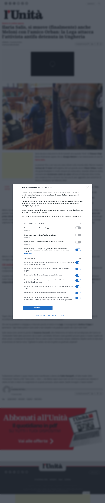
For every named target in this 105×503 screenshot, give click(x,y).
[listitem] (52, 223)
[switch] (78, 227)
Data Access (52, 315)
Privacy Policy (64, 315)
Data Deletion (40, 315)
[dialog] (52, 251)
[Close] (88, 188)
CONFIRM (37, 308)
